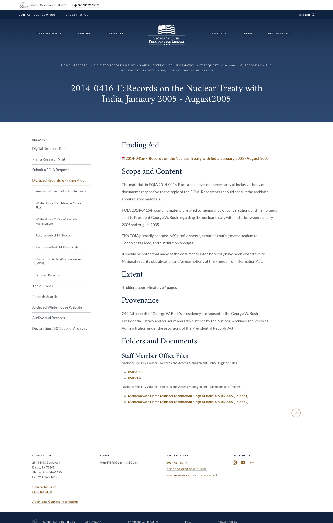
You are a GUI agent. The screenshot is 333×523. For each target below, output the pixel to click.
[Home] (166, 43)
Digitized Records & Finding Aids (121, 65)
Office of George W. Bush (186, 469)
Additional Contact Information (55, 501)
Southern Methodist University (191, 475)
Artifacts (115, 33)
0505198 (134, 372)
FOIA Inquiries (42, 492)
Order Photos (76, 15)
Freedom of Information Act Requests (186, 65)
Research (219, 33)
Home (66, 65)
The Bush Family (49, 33)
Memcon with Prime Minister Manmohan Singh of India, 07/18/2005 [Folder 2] (188, 402)
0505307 (134, 378)
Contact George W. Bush (38, 15)
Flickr (252, 463)
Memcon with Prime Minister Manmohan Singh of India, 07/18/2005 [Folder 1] (188, 396)
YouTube (243, 463)
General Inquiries (44, 487)
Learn (247, 33)
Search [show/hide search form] (304, 15)
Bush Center (177, 462)
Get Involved (278, 33)
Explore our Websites (86, 5)
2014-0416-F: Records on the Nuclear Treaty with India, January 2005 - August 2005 (197, 158)
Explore (84, 33)
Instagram (235, 463)
